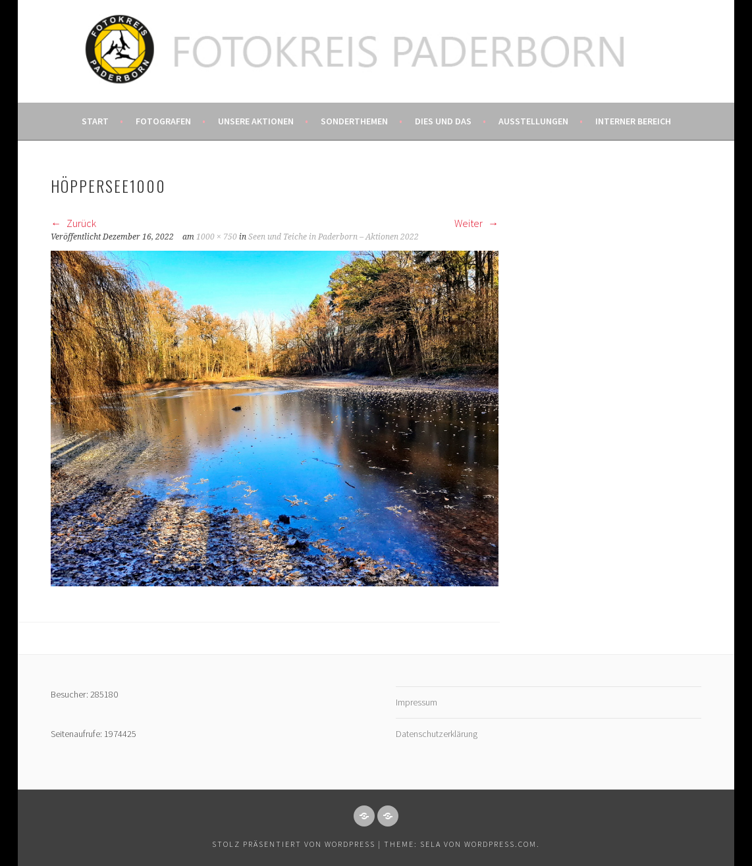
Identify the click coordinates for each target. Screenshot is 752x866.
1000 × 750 (216, 237)
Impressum (416, 702)
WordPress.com (500, 844)
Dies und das (443, 121)
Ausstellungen (533, 121)
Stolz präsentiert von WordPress (293, 844)
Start (95, 121)
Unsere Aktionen (256, 121)
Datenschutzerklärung (436, 734)
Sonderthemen (354, 121)
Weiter (476, 223)
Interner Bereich (633, 121)
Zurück (73, 223)
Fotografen (163, 121)
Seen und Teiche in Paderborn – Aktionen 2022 (333, 237)
